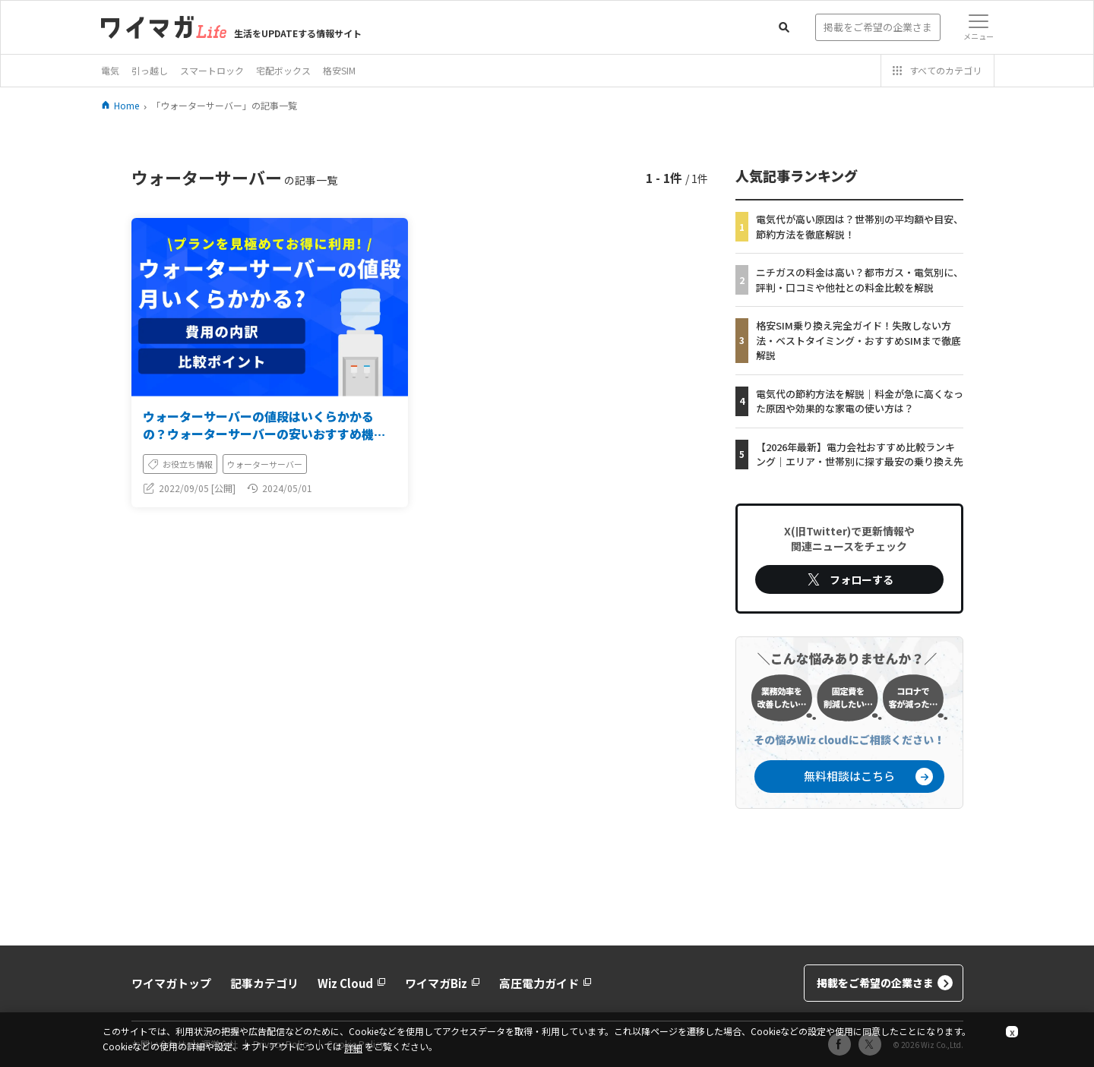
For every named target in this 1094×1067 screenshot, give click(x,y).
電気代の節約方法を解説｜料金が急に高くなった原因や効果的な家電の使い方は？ (859, 401)
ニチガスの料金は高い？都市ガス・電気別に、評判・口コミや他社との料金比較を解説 (859, 280)
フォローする (849, 579)
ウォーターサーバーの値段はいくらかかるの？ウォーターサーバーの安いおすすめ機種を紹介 (264, 433)
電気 (110, 70)
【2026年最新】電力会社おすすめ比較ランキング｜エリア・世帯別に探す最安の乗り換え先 (859, 454)
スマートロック (212, 70)
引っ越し (149, 70)
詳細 (353, 1047)
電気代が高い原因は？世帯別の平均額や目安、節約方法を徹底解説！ (859, 226)
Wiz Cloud (352, 983)
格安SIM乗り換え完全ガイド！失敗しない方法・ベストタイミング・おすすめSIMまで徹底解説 (858, 340)
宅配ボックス (283, 70)
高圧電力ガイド (545, 983)
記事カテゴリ (264, 983)
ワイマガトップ (171, 983)
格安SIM (339, 70)
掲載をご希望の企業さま (885, 983)
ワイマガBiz (442, 983)
